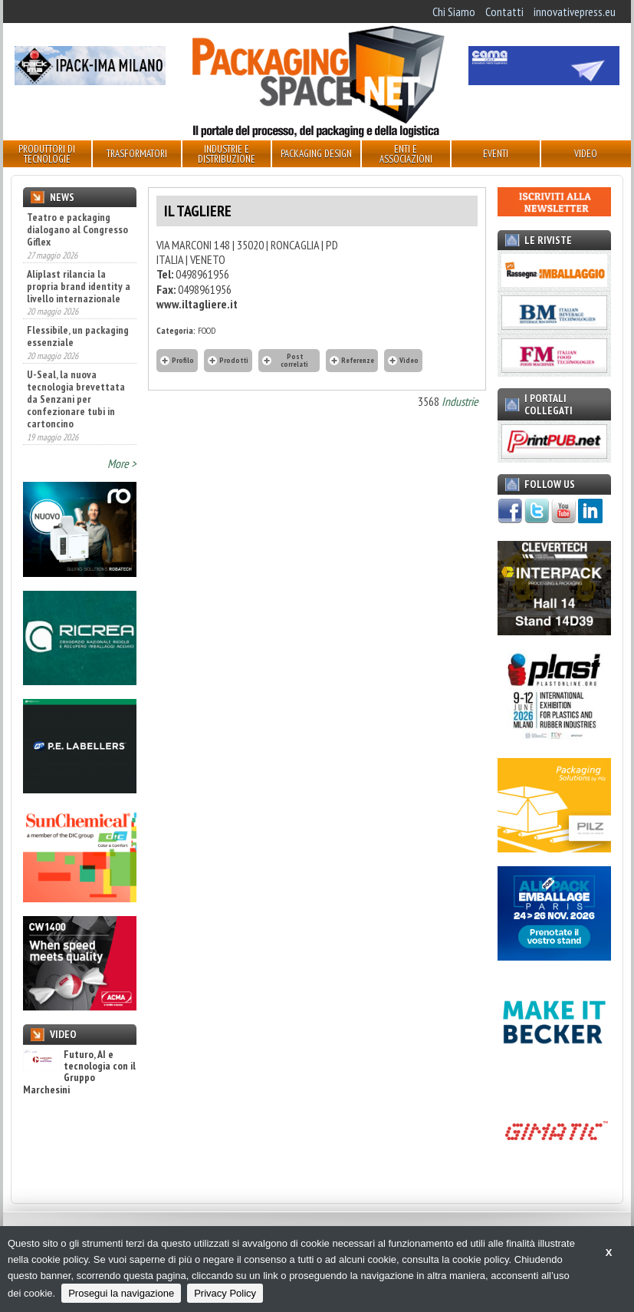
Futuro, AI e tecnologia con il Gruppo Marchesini (79, 1072)
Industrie (460, 401)
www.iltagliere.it (197, 304)
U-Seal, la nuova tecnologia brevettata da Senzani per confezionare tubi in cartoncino (76, 399)
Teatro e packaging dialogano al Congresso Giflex (77, 229)
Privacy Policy (225, 1293)
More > (121, 463)
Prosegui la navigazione (121, 1293)
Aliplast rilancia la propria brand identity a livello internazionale (78, 286)
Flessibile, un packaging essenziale (78, 336)
